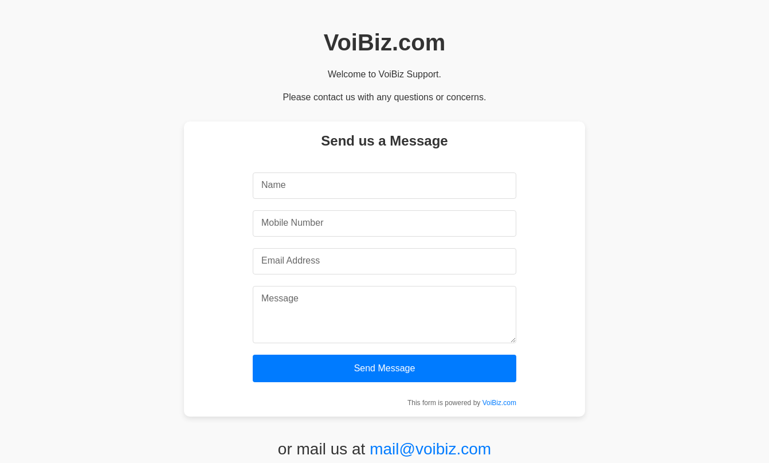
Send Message (384, 368)
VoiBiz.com (499, 403)
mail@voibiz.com (430, 449)
